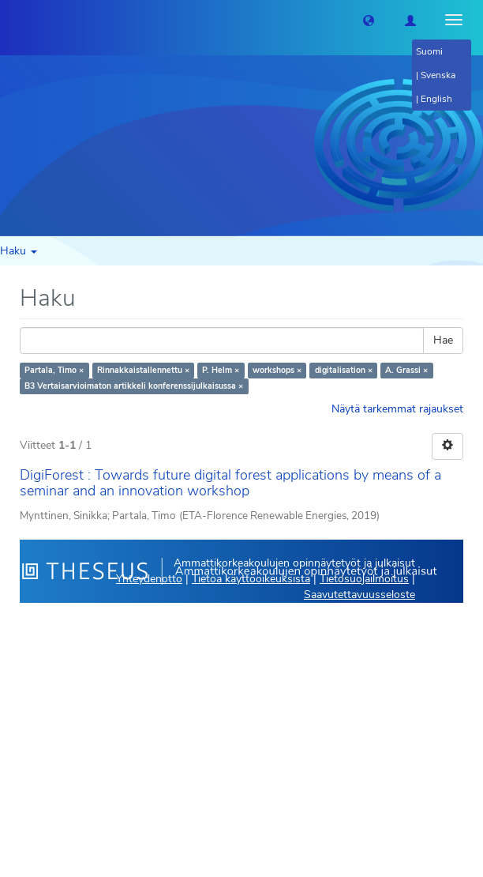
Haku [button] (18, 250)
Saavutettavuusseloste (359, 594)
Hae (443, 340)
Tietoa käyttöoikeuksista (251, 578)
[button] (368, 19)
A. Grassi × (406, 370)
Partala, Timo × (54, 370)
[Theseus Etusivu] (12, 20)
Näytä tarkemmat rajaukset (397, 408)
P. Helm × (220, 370)
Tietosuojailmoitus (364, 578)
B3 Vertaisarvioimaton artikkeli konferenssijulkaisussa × (133, 386)
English (436, 98)
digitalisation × (344, 370)
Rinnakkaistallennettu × (143, 370)
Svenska (438, 75)
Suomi (429, 51)
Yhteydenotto (149, 578)
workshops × (277, 370)
